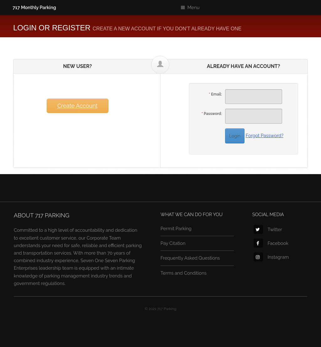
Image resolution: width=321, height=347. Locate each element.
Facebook (271, 243)
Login (234, 135)
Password (212, 113)
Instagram (271, 257)
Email (216, 94)
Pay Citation (173, 243)
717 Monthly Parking (34, 7)
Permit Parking (176, 228)
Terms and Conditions (183, 273)
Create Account (77, 105)
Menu (193, 7)
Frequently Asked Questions (190, 258)
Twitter (268, 229)
